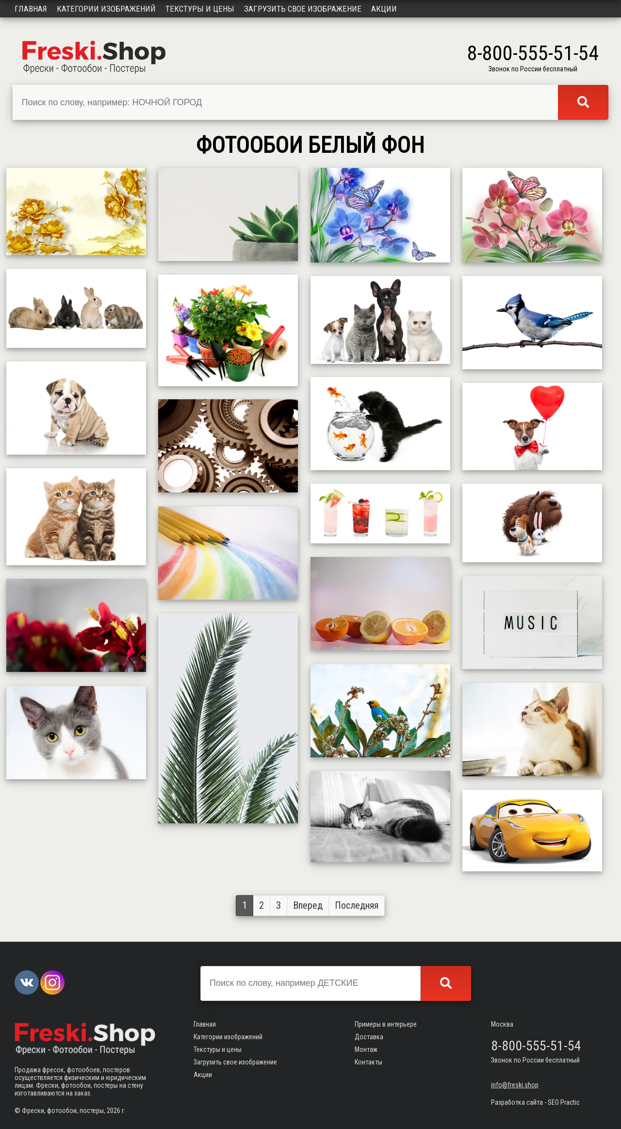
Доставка (369, 1037)
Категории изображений (106, 9)
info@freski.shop (515, 1085)
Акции (384, 9)
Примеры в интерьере (386, 1024)
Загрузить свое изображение (302, 9)
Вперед (308, 905)
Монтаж (366, 1049)
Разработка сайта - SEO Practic (535, 1102)
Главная (31, 9)
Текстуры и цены (199, 9)
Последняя (356, 905)
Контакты (368, 1062)
